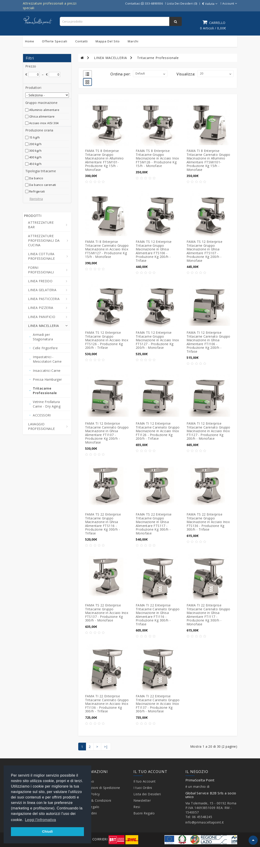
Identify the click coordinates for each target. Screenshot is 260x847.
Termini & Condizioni (94, 800)
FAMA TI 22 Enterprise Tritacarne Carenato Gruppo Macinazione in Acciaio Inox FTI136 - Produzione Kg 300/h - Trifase (107, 703)
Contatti (81, 41)
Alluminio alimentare (44, 110)
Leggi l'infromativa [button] (40, 820)
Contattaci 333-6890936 (144, 3)
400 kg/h (35, 157)
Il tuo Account (144, 781)
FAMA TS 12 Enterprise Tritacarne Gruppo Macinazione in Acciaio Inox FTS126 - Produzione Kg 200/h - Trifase (106, 340)
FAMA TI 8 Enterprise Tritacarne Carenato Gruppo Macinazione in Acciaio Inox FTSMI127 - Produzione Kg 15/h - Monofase (107, 249)
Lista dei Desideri (147, 794)
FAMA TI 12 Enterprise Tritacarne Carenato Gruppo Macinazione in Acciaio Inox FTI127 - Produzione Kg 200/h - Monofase (208, 431)
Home (29, 41)
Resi (136, 807)
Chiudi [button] (47, 831)
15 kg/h (34, 137)
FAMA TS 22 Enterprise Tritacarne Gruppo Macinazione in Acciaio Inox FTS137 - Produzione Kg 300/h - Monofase (106, 612)
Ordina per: (120, 74)
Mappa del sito (108, 41)
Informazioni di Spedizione (99, 787)
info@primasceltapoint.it (204, 822)
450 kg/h (35, 164)
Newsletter (142, 800)
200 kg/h (35, 144)
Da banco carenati (42, 185)
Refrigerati (37, 191)
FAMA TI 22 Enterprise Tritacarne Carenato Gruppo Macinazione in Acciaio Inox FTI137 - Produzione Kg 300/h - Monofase (157, 703)
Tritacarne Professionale (158, 58)
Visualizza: (186, 74)
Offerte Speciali (54, 41)
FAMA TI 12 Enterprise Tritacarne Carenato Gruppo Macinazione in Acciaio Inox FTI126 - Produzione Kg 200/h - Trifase (157, 431)
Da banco (36, 178)
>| (106, 746)
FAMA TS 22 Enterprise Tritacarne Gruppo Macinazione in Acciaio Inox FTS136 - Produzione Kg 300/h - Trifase (208, 521)
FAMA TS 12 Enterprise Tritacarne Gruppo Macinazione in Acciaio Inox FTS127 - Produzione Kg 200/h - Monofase (157, 340)
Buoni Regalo (144, 813)
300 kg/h (35, 151)
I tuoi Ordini (142, 787)
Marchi (133, 41)
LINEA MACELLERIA (110, 58)
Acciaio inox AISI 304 (43, 123)
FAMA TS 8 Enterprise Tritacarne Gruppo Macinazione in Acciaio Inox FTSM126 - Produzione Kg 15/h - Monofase (157, 158)
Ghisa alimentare (42, 116)
